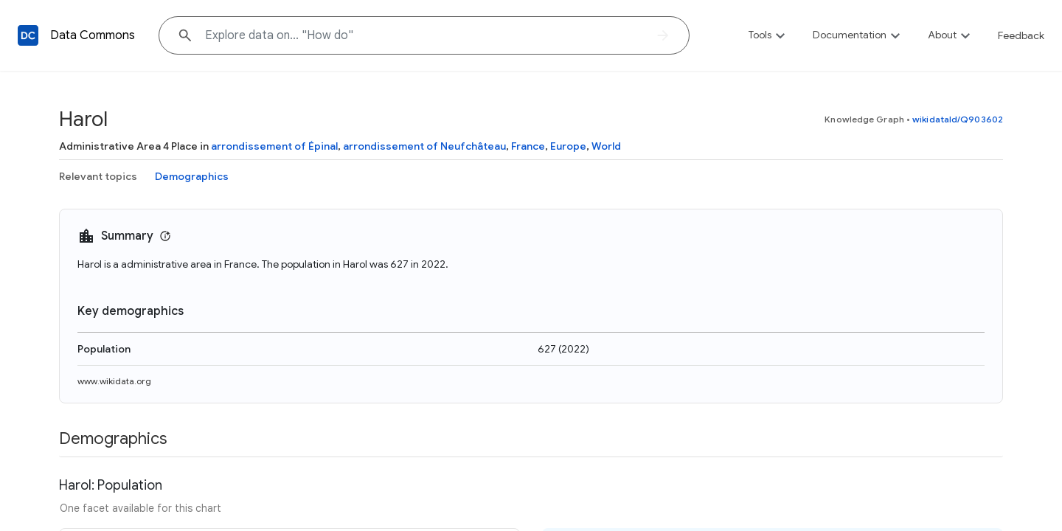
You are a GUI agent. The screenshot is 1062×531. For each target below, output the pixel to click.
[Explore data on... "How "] (424, 35)
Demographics (192, 176)
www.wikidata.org (114, 380)
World (606, 146)
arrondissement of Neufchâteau (424, 146)
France (528, 146)
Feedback (1021, 35)
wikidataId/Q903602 (957, 119)
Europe (568, 146)
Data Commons (92, 35)
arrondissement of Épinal (274, 146)
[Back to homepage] (28, 35)
